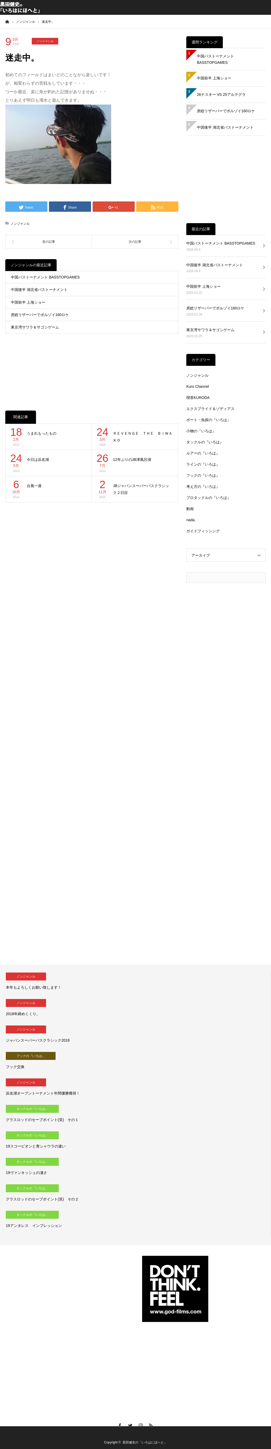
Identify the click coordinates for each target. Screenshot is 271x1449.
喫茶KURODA (198, 397)
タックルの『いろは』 (204, 442)
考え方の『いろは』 (203, 486)
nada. (191, 520)
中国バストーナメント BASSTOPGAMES (45, 277)
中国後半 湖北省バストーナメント (39, 289)
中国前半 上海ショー (28, 302)
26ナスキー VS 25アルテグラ (221, 94)
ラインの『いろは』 (203, 464)
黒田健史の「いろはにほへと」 (145, 1442)
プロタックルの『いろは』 (208, 498)
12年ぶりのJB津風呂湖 (132, 459)
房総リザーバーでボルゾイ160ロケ (40, 315)
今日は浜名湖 (38, 459)
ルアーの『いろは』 (203, 453)
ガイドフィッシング (203, 531)
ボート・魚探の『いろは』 (208, 420)
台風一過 (34, 486)
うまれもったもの (41, 433)
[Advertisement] (91, 366)
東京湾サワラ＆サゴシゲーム (35, 327)
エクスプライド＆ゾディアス (210, 409)
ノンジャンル (45, 41)
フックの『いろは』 (203, 475)
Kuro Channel (197, 386)
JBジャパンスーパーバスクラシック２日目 (141, 489)
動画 (190, 509)
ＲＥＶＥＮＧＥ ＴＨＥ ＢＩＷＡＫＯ (142, 437)
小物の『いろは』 (201, 431)
